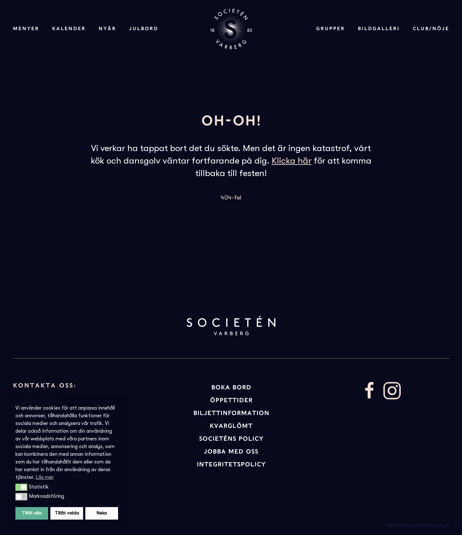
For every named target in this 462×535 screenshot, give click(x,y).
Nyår (107, 28)
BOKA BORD (231, 387)
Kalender (69, 28)
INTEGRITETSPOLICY (231, 464)
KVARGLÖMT (231, 426)
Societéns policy (231, 439)
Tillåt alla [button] (32, 513)
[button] (21, 487)
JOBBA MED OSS (231, 451)
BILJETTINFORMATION (231, 413)
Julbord (143, 28)
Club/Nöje (431, 28)
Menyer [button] (26, 28)
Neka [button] (102, 513)
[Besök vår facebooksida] (369, 390)
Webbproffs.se (435, 525)
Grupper (330, 28)
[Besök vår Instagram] (392, 390)
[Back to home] (231, 28)
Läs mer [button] (45, 477)
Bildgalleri (379, 28)
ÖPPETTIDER (231, 400)
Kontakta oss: (44, 385)
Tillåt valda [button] (67, 513)
